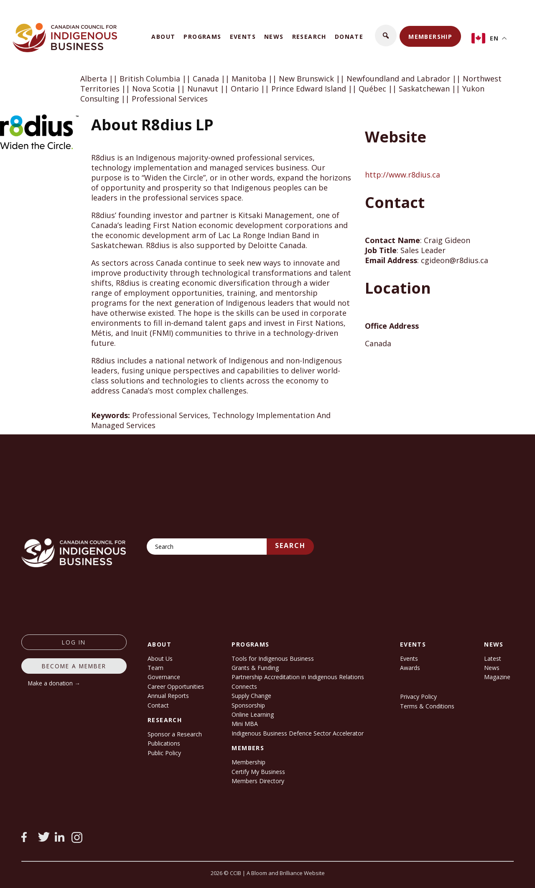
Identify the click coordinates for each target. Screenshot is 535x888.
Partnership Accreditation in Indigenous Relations (298, 677)
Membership (430, 37)
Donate (349, 37)
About (163, 37)
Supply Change (251, 696)
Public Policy (164, 753)
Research (309, 37)
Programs (202, 37)
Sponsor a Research (175, 734)
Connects (244, 686)
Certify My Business (258, 772)
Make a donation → (54, 683)
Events (243, 37)
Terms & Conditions (427, 706)
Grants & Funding (255, 668)
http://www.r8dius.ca (402, 175)
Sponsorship (248, 705)
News (274, 37)
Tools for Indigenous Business (273, 658)
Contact (158, 705)
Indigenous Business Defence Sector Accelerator (298, 733)
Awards (410, 668)
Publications (164, 743)
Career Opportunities (176, 686)
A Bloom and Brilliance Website (286, 873)
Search (290, 545)
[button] (386, 35)
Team (155, 668)
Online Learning (253, 714)
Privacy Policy (418, 696)
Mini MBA (245, 724)
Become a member (74, 666)
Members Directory (258, 781)
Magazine (497, 677)
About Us (160, 658)
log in (74, 642)
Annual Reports (168, 696)
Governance (164, 677)
